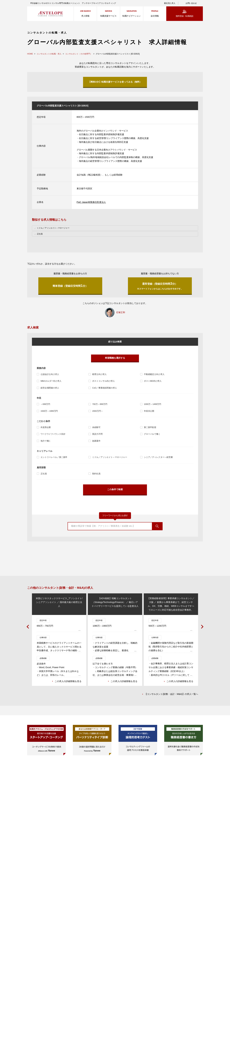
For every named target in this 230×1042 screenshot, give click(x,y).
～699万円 (45, 404)
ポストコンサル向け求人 (103, 381)
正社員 (44, 473)
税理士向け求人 (99, 374)
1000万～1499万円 (152, 404)
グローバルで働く (152, 434)
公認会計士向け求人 (50, 374)
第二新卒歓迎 (150, 427)
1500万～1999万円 (49, 411)
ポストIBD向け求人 (153, 381)
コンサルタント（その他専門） (78, 54)
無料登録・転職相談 (184, 16)
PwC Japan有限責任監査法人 (91, 202)
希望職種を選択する (115, 358)
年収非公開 (149, 411)
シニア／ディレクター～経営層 (158, 457)
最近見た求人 (169, 3)
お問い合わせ (191, 3)
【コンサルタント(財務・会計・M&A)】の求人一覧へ (171, 694)
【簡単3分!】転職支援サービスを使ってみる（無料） (115, 82)
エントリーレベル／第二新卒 (54, 457)
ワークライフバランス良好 (53, 434)
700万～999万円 (99, 404)
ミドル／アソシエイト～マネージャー (109, 457)
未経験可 (96, 427)
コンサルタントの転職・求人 (49, 54)
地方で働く (46, 441)
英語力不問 (97, 434)
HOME (30, 54)
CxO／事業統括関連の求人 (104, 388)
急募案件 (96, 441)
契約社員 (96, 473)
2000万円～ (97, 411)
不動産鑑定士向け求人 (154, 374)
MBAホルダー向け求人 (51, 381)
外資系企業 (46, 427)
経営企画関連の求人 (50, 388)
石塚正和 (120, 312)
